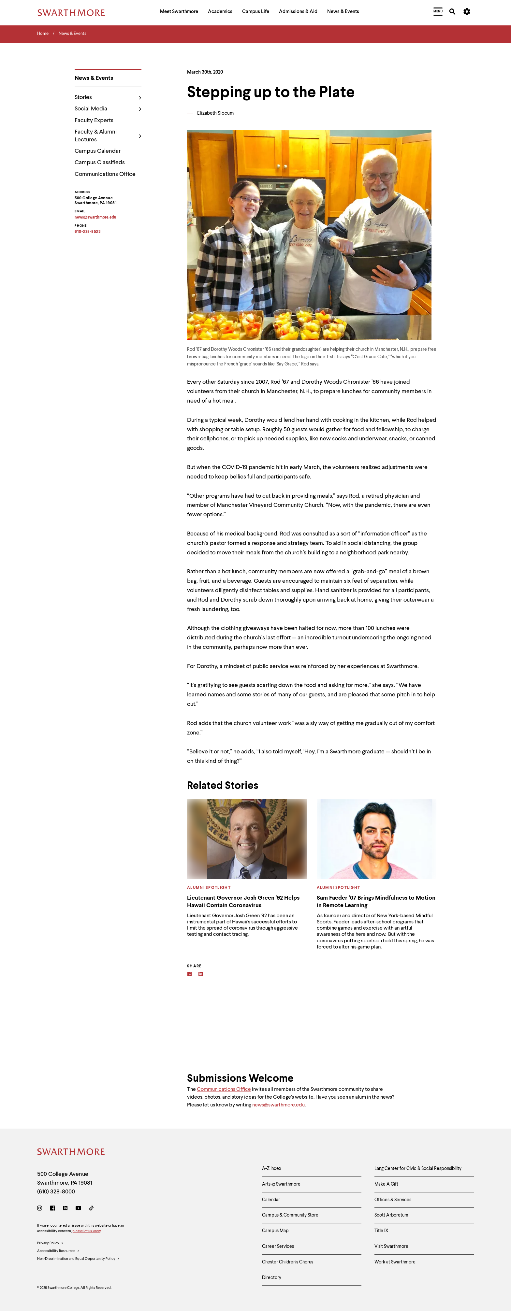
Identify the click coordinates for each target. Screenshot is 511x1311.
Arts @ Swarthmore (281, 1184)
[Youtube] (78, 1209)
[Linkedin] (200, 975)
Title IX (381, 1231)
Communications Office (105, 174)
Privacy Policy (50, 1243)
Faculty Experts (94, 120)
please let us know (86, 1231)
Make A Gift (386, 1184)
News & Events (94, 78)
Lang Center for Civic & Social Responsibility (417, 1168)
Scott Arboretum (391, 1215)
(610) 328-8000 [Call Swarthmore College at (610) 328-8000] (56, 1192)
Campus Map (275, 1231)
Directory (271, 1277)
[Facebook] (189, 975)
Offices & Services (392, 1200)
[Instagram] (41, 1209)
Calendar (271, 1200)
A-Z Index (271, 1168)
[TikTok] (91, 1209)
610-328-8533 (88, 232)
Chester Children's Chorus (287, 1262)
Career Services (278, 1246)
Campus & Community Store (290, 1215)
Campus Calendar (98, 151)
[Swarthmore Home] (71, 1153)
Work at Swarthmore (395, 1262)
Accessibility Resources (58, 1251)
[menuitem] (179, 13)
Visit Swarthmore (391, 1246)
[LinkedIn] (65, 1209)
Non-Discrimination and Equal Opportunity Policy (78, 1259)
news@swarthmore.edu (278, 1105)
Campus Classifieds (100, 162)
